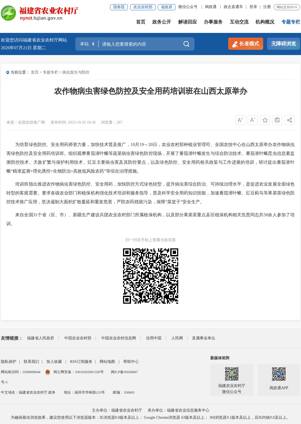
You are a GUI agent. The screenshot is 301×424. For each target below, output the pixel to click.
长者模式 (245, 44)
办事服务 (213, 22)
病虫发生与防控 (75, 72)
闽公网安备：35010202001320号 (79, 372)
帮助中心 (131, 362)
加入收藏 (54, 362)
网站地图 (107, 362)
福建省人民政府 (40, 338)
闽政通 (211, 7)
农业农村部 (143, 7)
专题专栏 (290, 22)
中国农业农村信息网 (118, 338)
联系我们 (31, 362)
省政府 (166, 7)
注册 (267, 7)
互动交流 (239, 22)
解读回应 (187, 22)
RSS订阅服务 (81, 362)
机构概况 (264, 22)
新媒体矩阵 (220, 358)
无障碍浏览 (283, 43)
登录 (253, 7)
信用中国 (153, 338)
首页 (140, 22)
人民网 (177, 338)
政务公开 (161, 22)
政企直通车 (233, 7)
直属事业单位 (203, 338)
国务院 (119, 7)
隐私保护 (8, 362)
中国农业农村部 (77, 338)
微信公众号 (188, 7)
